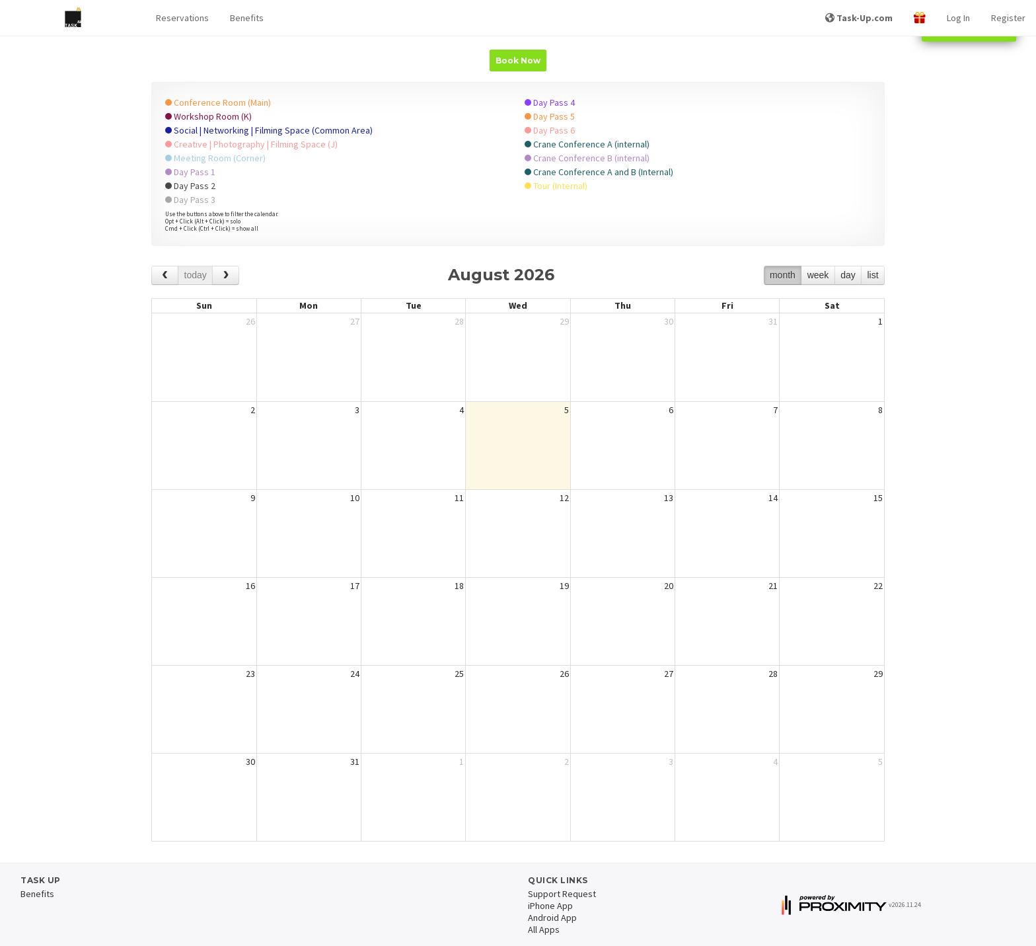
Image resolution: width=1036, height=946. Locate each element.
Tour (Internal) (556, 186)
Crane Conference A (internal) (587, 144)
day (848, 275)
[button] (182, 18)
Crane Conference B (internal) (587, 158)
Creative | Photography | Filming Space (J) (251, 144)
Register (1008, 18)
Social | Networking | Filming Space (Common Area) (269, 130)
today (195, 275)
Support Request (562, 894)
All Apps (544, 929)
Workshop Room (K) (208, 116)
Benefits (247, 18)
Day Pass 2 (190, 186)
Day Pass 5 (550, 116)
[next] (225, 275)
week (818, 275)
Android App (552, 918)
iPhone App (550, 906)
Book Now (518, 60)
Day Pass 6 (550, 130)
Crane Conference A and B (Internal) (599, 172)
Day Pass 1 (190, 172)
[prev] (164, 275)
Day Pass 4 (550, 102)
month (783, 275)
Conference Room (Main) (218, 102)
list (872, 275)
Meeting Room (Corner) (215, 158)
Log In (958, 18)
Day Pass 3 (190, 200)
